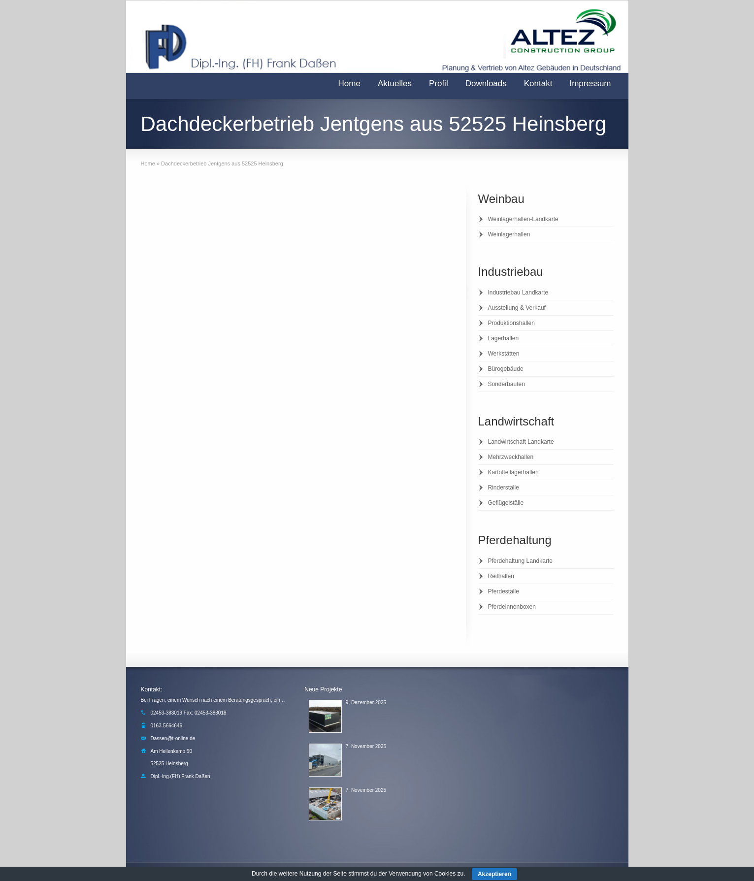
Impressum (590, 83)
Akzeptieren (494, 874)
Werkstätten (504, 353)
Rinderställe (503, 487)
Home (349, 83)
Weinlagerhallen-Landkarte (523, 219)
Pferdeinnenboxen (512, 606)
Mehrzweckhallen (511, 457)
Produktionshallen (511, 323)
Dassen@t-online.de (173, 738)
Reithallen (501, 576)
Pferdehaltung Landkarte (520, 560)
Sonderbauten (506, 384)
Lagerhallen (503, 338)
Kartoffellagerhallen (513, 472)
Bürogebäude (506, 368)
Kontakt (538, 83)
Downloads (486, 83)
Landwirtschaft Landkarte (521, 441)
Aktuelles (395, 83)
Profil (438, 83)
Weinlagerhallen (509, 234)
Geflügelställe (506, 502)
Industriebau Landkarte (518, 292)
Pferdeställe (503, 591)
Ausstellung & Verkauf (517, 307)
